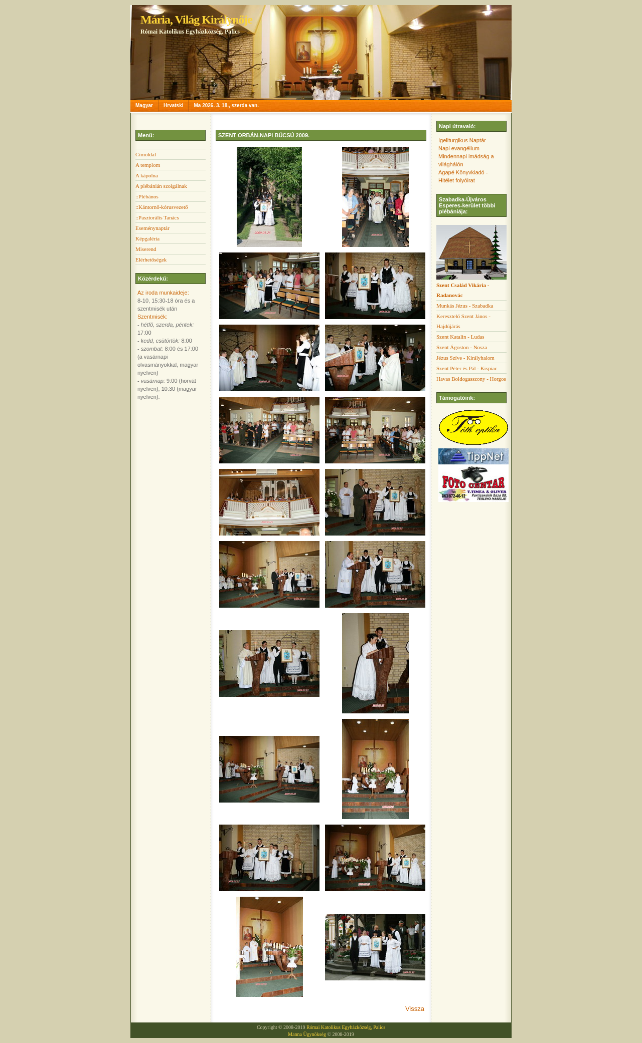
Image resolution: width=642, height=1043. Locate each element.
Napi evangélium (458, 148)
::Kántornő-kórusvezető (161, 207)
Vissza (414, 1008)
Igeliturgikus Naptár (462, 140)
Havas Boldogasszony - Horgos (471, 379)
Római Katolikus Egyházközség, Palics (345, 1027)
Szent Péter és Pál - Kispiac (466, 368)
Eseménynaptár (152, 228)
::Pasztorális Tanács (157, 217)
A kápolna (146, 175)
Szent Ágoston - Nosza (461, 347)
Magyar (144, 105)
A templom (147, 165)
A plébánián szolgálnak (161, 186)
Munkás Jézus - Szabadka (464, 306)
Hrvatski (173, 105)
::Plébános (146, 196)
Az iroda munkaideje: (163, 293)
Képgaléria (147, 238)
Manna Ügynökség (307, 1034)
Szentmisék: (152, 317)
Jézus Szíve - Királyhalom (465, 358)
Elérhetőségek (151, 259)
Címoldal (145, 154)
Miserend (145, 249)
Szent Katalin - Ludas (460, 337)
